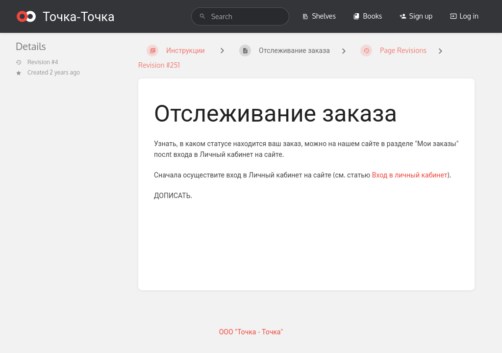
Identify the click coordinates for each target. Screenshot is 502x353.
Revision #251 (159, 65)
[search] (240, 16)
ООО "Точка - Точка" (251, 332)
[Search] (202, 16)
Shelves (319, 16)
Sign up (416, 16)
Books (367, 16)
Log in (464, 16)
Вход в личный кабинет (410, 175)
